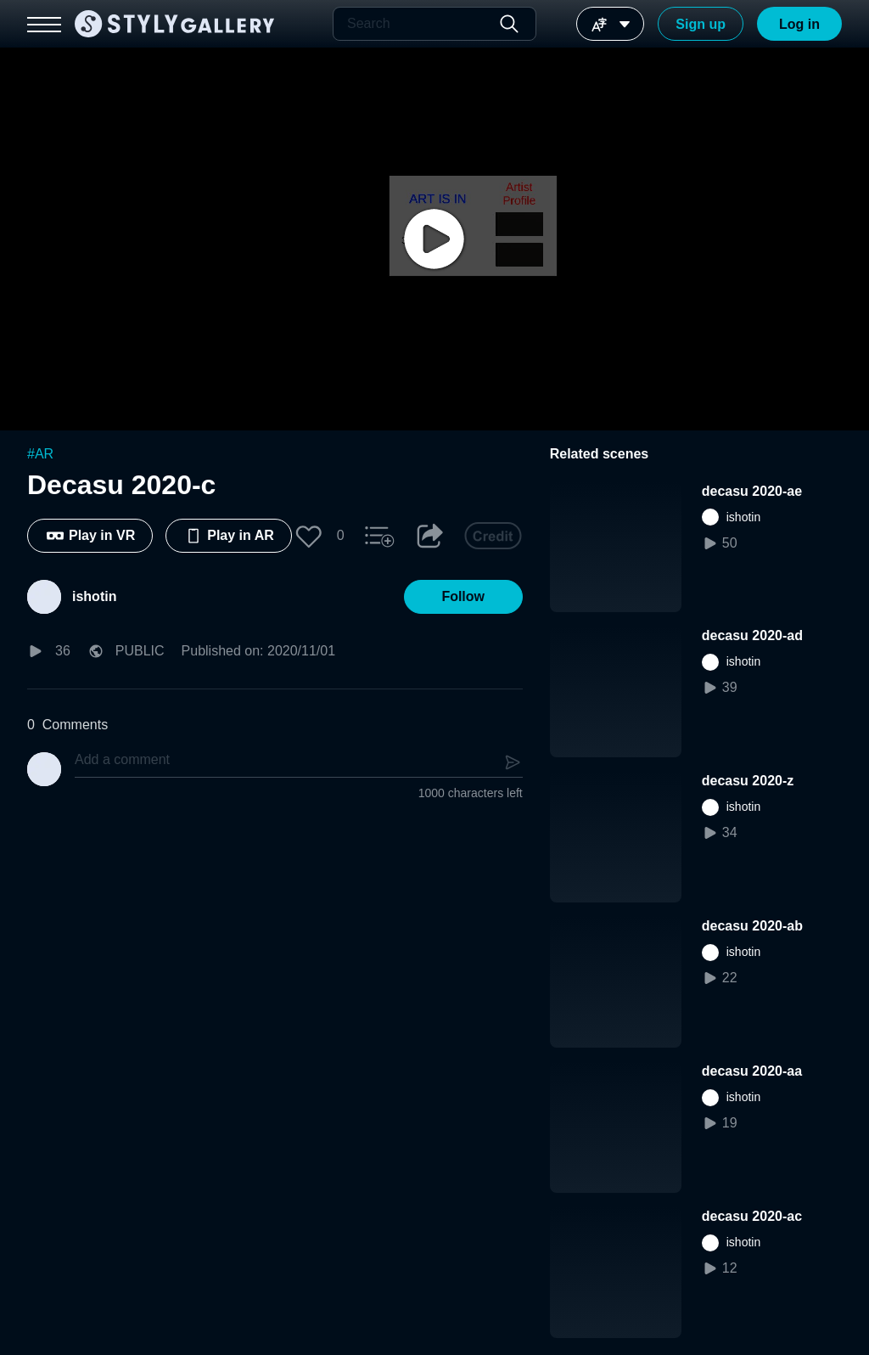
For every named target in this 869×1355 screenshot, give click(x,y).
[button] (309, 536)
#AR (40, 454)
